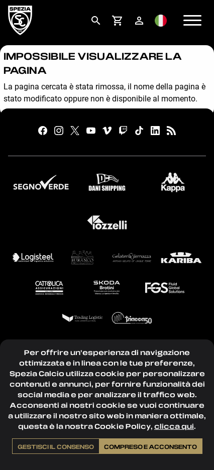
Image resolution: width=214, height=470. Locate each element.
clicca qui (174, 426)
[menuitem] (95, 20)
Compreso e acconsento (150, 446)
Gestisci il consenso (56, 446)
